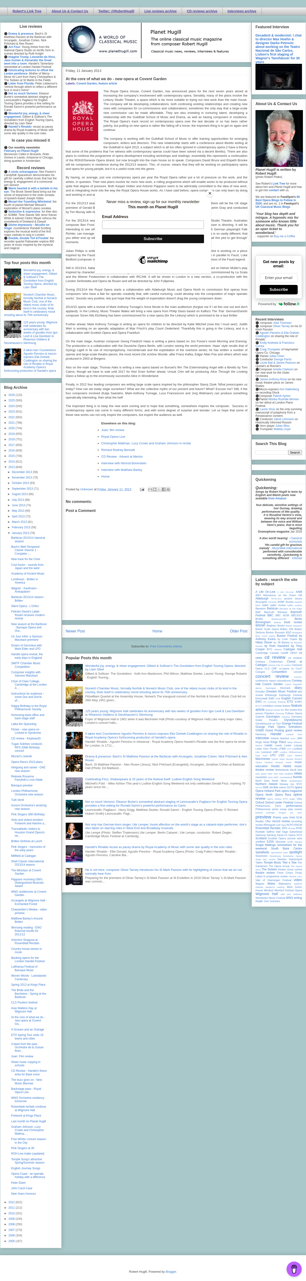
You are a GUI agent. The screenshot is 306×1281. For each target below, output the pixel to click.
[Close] (209, 193)
